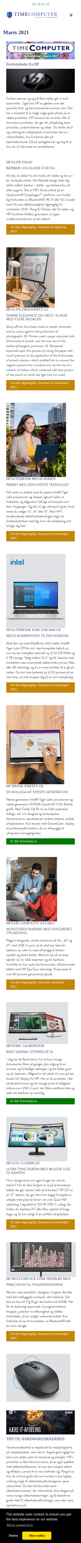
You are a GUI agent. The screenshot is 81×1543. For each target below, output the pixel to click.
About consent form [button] (20, 1524)
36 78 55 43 (40, 4)
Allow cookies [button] (37, 1535)
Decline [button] (13, 1535)
